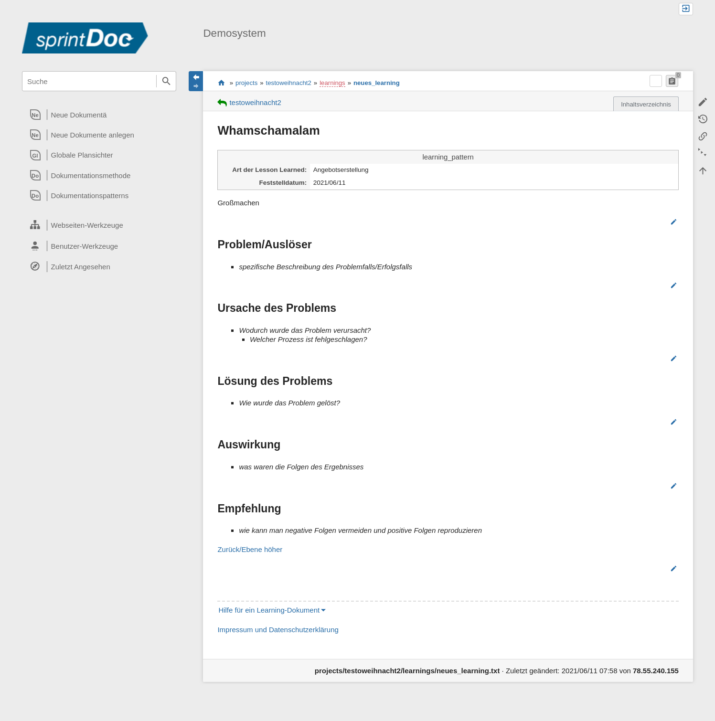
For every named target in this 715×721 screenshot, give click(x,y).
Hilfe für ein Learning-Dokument (269, 610)
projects (246, 82)
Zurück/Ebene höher (249, 549)
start (221, 82)
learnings (332, 82)
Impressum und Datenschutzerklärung (277, 630)
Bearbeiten (649, 222)
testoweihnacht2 (288, 82)
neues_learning (376, 82)
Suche (166, 81)
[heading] (99, 115)
